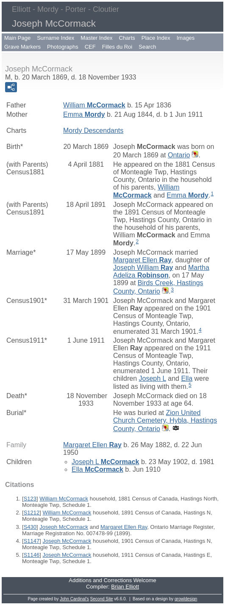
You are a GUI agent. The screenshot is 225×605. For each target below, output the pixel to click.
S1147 (32, 541)
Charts (127, 38)
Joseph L (152, 378)
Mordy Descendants (93, 130)
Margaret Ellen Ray (123, 527)
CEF (90, 47)
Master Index (96, 38)
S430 (30, 527)
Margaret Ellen (142, 260)
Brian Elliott (125, 586)
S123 (30, 498)
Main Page (17, 38)
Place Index (156, 38)
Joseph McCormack (63, 527)
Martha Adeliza (161, 271)
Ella (186, 378)
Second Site (101, 599)
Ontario (179, 155)
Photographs (62, 47)
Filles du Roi (117, 47)
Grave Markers (22, 47)
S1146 (32, 555)
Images (186, 38)
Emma (84, 114)
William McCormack (63, 498)
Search (147, 47)
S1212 (32, 512)
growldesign (186, 599)
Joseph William (143, 267)
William (94, 105)
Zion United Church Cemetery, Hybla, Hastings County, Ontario (165, 420)
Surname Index (55, 38)
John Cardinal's (74, 599)
